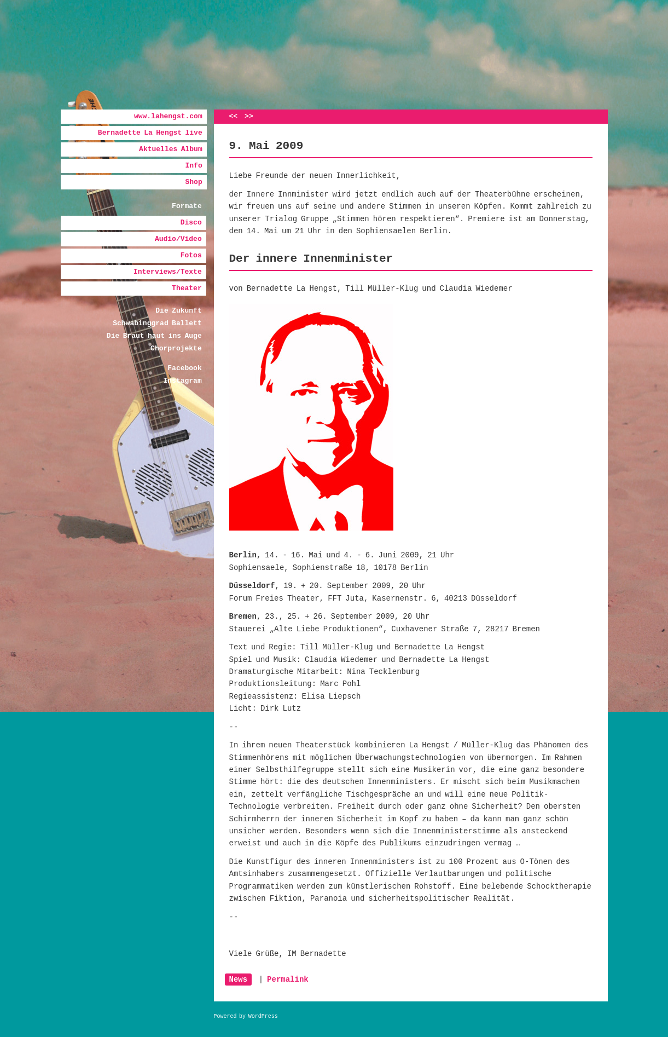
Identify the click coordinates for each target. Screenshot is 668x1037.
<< (233, 116)
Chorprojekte (176, 348)
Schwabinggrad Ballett (157, 323)
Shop (193, 182)
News (238, 979)
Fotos (191, 255)
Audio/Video (178, 239)
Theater (187, 288)
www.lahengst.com (168, 116)
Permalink (288, 979)
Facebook (184, 368)
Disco (191, 222)
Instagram (182, 381)
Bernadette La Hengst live (150, 133)
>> (249, 116)
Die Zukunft (178, 311)
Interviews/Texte (167, 272)
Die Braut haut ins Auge (154, 336)
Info (193, 166)
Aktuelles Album (170, 149)
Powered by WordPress (246, 1016)
